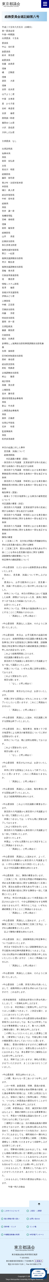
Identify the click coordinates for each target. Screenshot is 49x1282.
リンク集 (33, 1227)
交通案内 (38, 1261)
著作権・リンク (10, 1227)
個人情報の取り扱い (11, 1219)
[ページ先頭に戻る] (39, 1203)
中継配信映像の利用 (11, 1235)
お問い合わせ (35, 1219)
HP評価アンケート (37, 1235)
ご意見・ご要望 (36, 1211)
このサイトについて (11, 1211)
